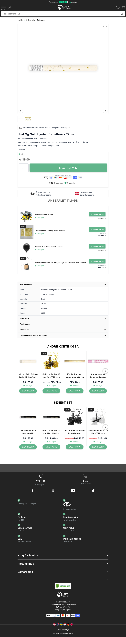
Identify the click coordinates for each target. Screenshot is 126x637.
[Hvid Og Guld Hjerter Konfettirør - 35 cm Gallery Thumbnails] (24, 119)
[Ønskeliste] (118, 7)
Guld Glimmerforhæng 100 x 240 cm (50, 231)
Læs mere (21, 149)
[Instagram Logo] (53, 490)
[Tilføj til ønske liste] (105, 26)
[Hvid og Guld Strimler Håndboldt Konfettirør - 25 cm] (28, 390)
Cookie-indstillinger (63, 630)
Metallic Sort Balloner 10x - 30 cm (49, 247)
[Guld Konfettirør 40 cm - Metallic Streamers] (28, 446)
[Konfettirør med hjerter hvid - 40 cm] (98, 390)
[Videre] (105, 111)
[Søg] (122, 13)
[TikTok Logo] (93, 490)
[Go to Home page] (64, 7)
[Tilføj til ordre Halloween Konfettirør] (97, 214)
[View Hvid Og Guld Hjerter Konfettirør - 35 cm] (21, 119)
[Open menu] (3, 7)
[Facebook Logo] (33, 490)
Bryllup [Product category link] (44, 308)
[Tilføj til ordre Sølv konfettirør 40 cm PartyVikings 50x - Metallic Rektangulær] (97, 261)
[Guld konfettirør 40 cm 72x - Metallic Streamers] (51, 446)
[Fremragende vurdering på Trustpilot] (63, 2)
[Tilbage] (21, 111)
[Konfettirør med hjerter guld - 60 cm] (75, 390)
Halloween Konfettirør (44, 214)
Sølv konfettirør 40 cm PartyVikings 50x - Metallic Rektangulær (60, 262)
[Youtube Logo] (73, 490)
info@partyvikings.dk (63, 610)
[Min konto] (10, 7)
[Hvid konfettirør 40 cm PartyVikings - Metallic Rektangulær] (98, 446)
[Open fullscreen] (63, 68)
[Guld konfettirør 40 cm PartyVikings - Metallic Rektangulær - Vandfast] (51, 390)
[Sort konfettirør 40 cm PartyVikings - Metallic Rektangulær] (75, 446)
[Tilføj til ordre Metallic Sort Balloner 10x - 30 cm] (97, 246)
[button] (63, 555)
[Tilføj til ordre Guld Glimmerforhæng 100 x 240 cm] (97, 229)
